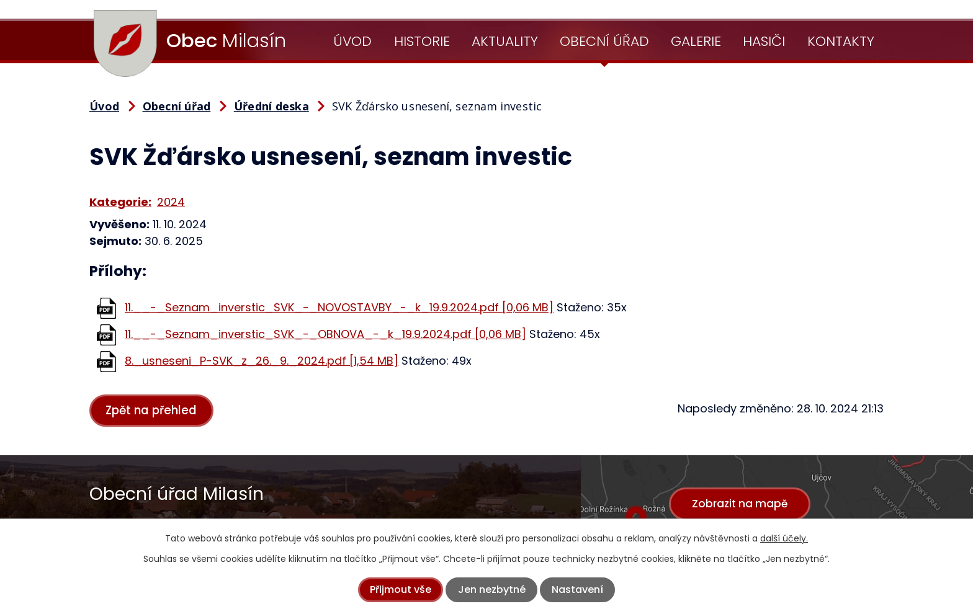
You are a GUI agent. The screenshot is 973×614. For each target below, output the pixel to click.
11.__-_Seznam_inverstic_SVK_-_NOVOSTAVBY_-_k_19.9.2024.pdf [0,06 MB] (339, 307)
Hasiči (764, 41)
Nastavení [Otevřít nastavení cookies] (577, 589)
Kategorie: (120, 202)
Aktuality (505, 41)
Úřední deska (271, 106)
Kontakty (840, 41)
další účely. (784, 538)
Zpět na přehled (156, 411)
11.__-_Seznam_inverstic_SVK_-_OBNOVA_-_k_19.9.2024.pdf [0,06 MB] (325, 334)
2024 (171, 202)
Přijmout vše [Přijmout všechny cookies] (400, 589)
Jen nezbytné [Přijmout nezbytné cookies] (492, 589)
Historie (422, 41)
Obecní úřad (604, 41)
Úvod (352, 41)
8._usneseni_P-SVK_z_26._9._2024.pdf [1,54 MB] (261, 360)
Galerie (696, 41)
